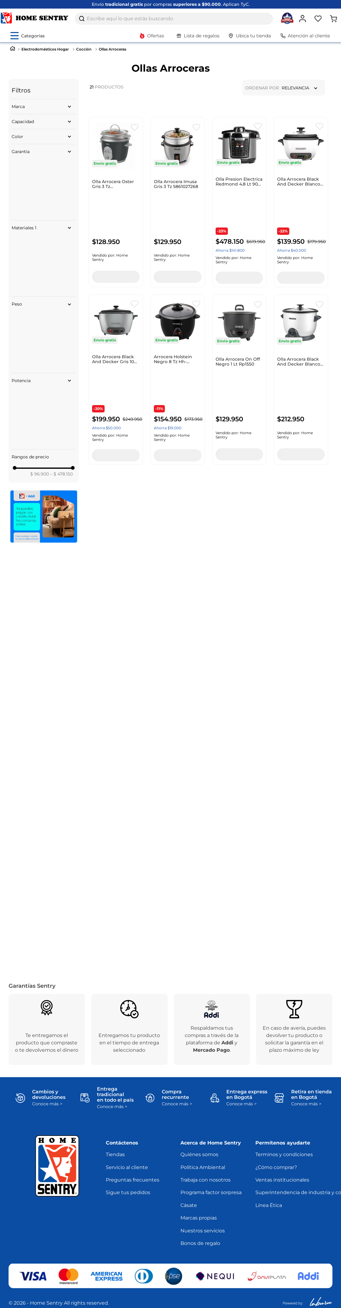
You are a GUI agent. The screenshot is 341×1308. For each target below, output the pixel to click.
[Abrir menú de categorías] (27, 35)
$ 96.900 (39, 474)
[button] (44, 106)
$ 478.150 (61, 474)
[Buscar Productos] (81, 18)
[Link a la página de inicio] (13, 49)
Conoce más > (47, 1104)
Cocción (83, 49)
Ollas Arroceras (112, 49)
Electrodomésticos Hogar (45, 49)
